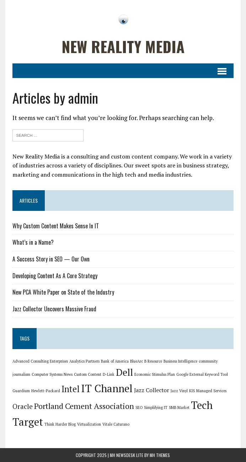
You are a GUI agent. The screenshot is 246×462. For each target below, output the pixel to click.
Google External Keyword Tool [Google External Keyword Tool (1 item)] (202, 374)
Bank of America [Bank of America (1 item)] (115, 361)
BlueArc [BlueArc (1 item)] (136, 361)
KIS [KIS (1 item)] (192, 390)
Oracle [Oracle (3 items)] (22, 406)
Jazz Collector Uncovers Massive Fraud (54, 309)
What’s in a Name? (33, 242)
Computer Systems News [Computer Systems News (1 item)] (52, 374)
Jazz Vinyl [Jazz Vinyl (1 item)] (179, 390)
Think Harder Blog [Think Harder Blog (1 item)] (60, 424)
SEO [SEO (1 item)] (139, 407)
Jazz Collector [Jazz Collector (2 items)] (151, 390)
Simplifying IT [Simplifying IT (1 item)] (155, 407)
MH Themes (160, 455)
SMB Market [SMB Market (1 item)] (179, 407)
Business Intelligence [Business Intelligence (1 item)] (180, 361)
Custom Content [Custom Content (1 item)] (87, 374)
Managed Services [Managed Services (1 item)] (211, 390)
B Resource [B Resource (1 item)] (153, 361)
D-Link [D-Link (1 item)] (108, 374)
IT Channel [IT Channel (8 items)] (107, 388)
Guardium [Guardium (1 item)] (21, 390)
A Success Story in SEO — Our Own (51, 259)
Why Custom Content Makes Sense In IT (55, 226)
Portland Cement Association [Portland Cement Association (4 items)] (84, 406)
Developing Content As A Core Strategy (54, 275)
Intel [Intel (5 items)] (71, 389)
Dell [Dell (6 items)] (124, 372)
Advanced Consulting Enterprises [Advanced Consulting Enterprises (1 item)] (40, 361)
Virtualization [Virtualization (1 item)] (89, 424)
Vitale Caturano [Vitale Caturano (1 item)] (115, 424)
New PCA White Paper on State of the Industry (63, 292)
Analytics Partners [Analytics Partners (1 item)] (84, 361)
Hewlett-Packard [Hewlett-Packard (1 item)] (45, 390)
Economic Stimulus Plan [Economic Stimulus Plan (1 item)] (154, 374)
